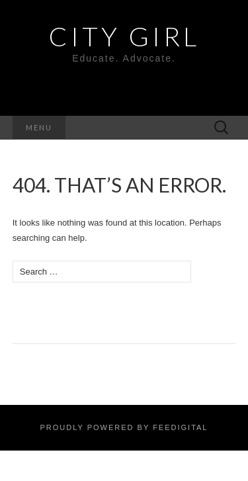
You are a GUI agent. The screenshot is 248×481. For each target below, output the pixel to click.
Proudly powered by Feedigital (124, 427)
